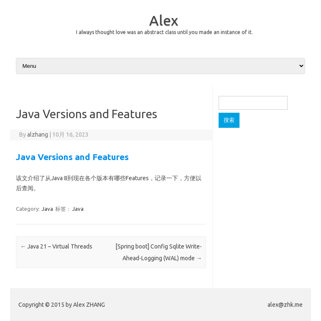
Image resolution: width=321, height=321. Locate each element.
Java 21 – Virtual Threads (56, 246)
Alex (163, 20)
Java (47, 209)
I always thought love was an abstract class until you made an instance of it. (164, 32)
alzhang (37, 134)
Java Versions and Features (72, 157)
